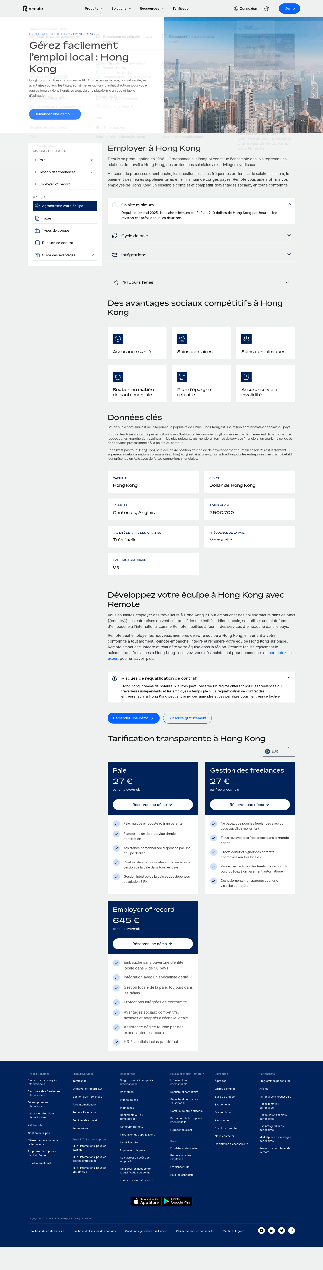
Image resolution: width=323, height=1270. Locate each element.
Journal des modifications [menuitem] (136, 1203)
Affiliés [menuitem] (263, 1112)
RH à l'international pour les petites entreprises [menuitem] (89, 1181)
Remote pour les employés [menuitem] (180, 1180)
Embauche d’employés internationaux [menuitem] (42, 1105)
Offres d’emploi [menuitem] (225, 1112)
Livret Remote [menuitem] (129, 1165)
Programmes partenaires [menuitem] (275, 1104)
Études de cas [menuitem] (129, 1123)
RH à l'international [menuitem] (39, 1186)
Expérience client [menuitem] (181, 1153)
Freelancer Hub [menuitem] (180, 1190)
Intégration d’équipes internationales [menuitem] (41, 1138)
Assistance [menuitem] (222, 1143)
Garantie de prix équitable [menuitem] (186, 1134)
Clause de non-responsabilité (195, 1254)
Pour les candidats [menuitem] (182, 1198)
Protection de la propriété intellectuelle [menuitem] (186, 1143)
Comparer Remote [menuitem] (131, 1150)
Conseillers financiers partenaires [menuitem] (273, 1140)
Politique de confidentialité (47, 1254)
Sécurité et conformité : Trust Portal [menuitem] (185, 1124)
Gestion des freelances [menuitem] (87, 1119)
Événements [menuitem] (223, 1127)
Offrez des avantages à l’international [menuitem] (43, 1165)
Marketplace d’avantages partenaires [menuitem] (275, 1162)
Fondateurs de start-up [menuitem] (184, 1171)
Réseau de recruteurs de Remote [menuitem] (275, 1173)
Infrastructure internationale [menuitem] (178, 1105)
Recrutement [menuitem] (80, 1151)
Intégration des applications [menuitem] (137, 1157)
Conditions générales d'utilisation (146, 1254)
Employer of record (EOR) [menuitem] (88, 1112)
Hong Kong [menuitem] (84, 34)
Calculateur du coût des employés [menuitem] (135, 1182)
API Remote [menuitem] (35, 1148)
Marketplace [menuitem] (223, 1135)
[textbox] (279, 775)
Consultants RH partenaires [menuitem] (269, 1129)
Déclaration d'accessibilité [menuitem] (231, 1167)
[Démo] (284, 8)
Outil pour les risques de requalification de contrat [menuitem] (135, 1193)
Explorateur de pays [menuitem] (49, 34)
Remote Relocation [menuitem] (84, 1135)
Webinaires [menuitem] (127, 1131)
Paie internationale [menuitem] (84, 1127)
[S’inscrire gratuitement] (189, 741)
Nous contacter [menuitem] (224, 1159)
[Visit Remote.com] (38, 9)
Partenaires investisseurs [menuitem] (275, 1119)
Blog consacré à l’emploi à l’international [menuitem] (136, 1105)
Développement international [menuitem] (38, 1127)
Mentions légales (234, 1254)
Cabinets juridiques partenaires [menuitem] (271, 1151)
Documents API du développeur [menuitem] (131, 1140)
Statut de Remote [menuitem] (226, 1151)
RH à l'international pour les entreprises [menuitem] (89, 1192)
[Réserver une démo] (153, 827)
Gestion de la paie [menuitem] (39, 1156)
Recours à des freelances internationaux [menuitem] (44, 1116)
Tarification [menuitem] (79, 1104)
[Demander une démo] (56, 114)
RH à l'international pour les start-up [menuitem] (89, 1171)
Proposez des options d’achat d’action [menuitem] (42, 1176)
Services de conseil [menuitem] (84, 1143)
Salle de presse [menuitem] (225, 1119)
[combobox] (279, 775)
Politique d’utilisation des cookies (95, 1254)
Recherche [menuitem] (127, 1115)
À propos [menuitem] (220, 1104)
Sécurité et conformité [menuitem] (184, 1115)
